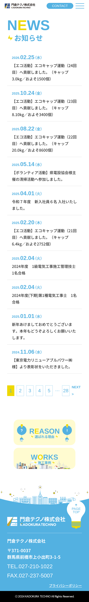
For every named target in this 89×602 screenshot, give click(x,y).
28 (65, 390)
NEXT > (76, 390)
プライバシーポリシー (65, 585)
